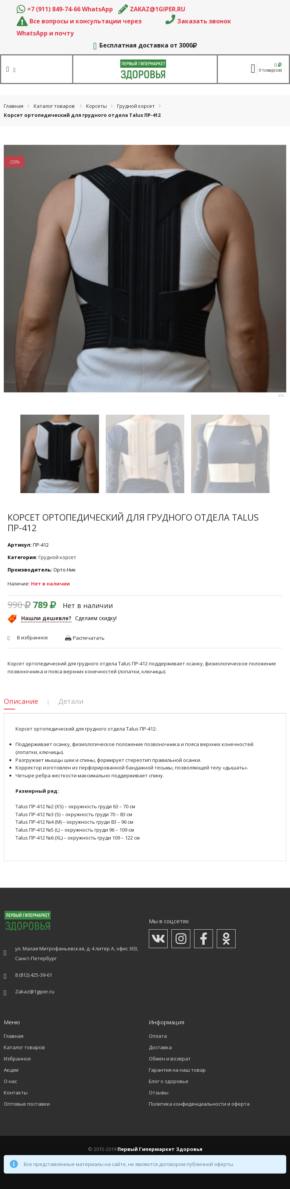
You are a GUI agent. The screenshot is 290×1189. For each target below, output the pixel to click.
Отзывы (158, 1092)
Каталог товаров (54, 106)
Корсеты (96, 106)
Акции (11, 1069)
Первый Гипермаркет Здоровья (159, 1149)
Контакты (16, 1092)
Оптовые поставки (27, 1103)
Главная (13, 106)
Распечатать (89, 638)
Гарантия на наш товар (177, 1069)
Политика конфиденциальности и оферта (199, 1103)
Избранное (17, 1058)
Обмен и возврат (170, 1058)
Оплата (158, 1036)
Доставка (160, 1047)
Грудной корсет (136, 106)
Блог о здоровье (168, 1081)
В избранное (32, 637)
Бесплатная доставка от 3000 (145, 45)
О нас (10, 1081)
